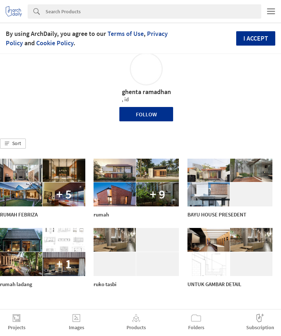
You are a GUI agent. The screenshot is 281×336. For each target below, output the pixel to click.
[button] (13, 144)
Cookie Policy (54, 43)
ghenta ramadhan (146, 92)
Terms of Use (126, 33)
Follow (146, 114)
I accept (255, 38)
